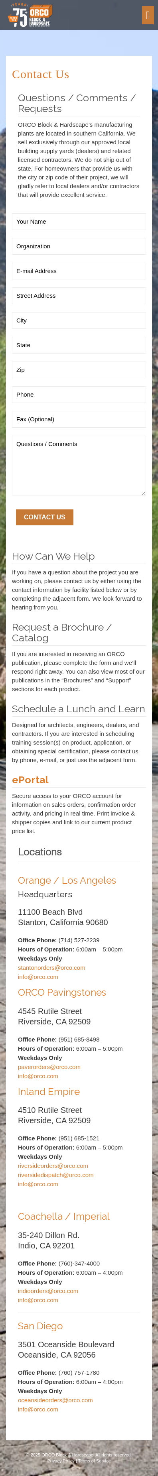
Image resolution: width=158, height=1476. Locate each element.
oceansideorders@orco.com (55, 1400)
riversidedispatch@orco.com (55, 1174)
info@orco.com (38, 976)
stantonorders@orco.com (51, 967)
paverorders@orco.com (49, 1066)
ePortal (30, 780)
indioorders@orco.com (48, 1290)
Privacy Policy (60, 1460)
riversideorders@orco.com (53, 1165)
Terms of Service (94, 1460)
